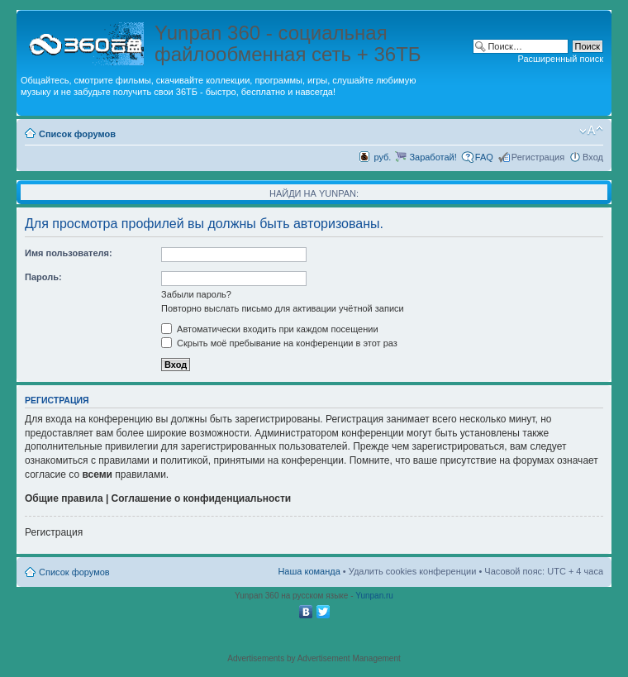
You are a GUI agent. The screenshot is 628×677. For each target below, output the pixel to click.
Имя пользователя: (68, 253)
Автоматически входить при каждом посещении (269, 329)
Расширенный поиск (560, 59)
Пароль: (43, 277)
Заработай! (432, 157)
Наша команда (309, 571)
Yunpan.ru (374, 595)
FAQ (484, 157)
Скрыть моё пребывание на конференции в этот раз (279, 343)
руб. (382, 157)
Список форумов (77, 134)
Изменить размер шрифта (591, 130)
